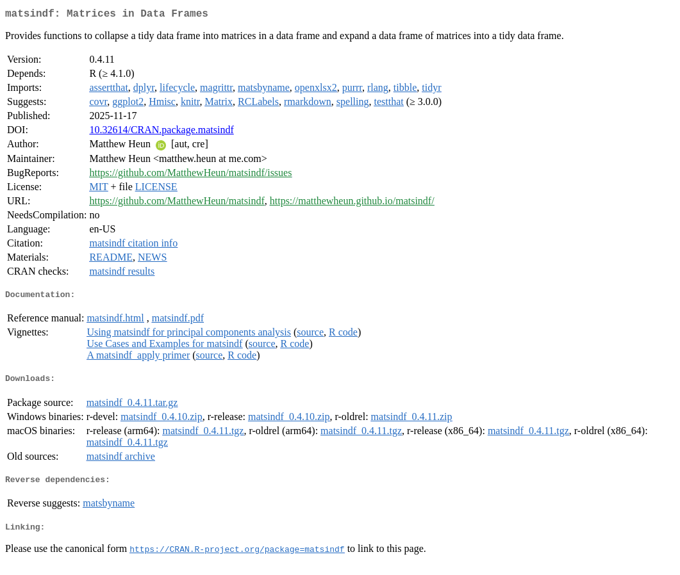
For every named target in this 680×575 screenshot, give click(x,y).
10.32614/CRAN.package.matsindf (161, 132)
